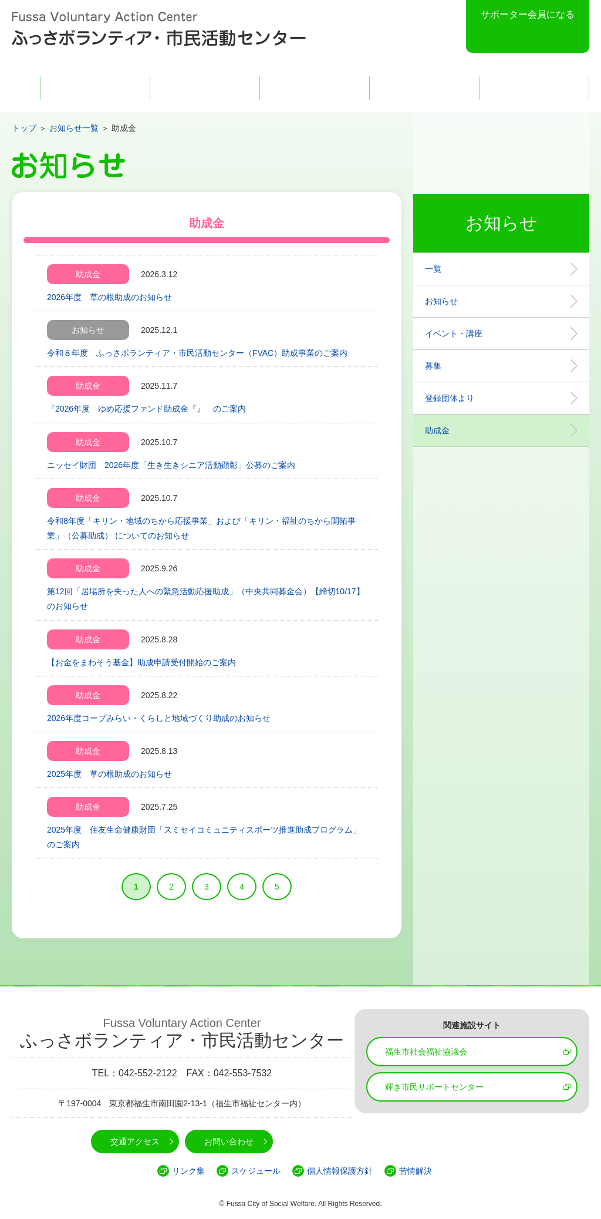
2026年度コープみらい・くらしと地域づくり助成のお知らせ (159, 718)
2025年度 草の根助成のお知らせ (109, 774)
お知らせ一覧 (74, 128)
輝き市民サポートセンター (434, 1087)
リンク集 (188, 1171)
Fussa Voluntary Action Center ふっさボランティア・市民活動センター (159, 29)
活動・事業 (314, 88)
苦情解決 (415, 1171)
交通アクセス (424, 88)
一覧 (433, 269)
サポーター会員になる (528, 14)
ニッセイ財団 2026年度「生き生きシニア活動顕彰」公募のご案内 (171, 465)
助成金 (437, 430)
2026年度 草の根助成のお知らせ (109, 297)
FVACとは (95, 88)
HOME (23, 88)
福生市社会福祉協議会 (426, 1051)
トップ (24, 128)
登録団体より (449, 398)
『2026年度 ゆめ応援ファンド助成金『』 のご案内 (146, 408)
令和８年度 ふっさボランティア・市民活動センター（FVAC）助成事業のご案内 (197, 353)
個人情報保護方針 (340, 1171)
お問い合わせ (534, 88)
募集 (433, 366)
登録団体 (205, 88)
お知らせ (441, 301)
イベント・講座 (453, 333)
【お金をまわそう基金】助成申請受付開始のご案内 (141, 662)
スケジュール (256, 1171)
